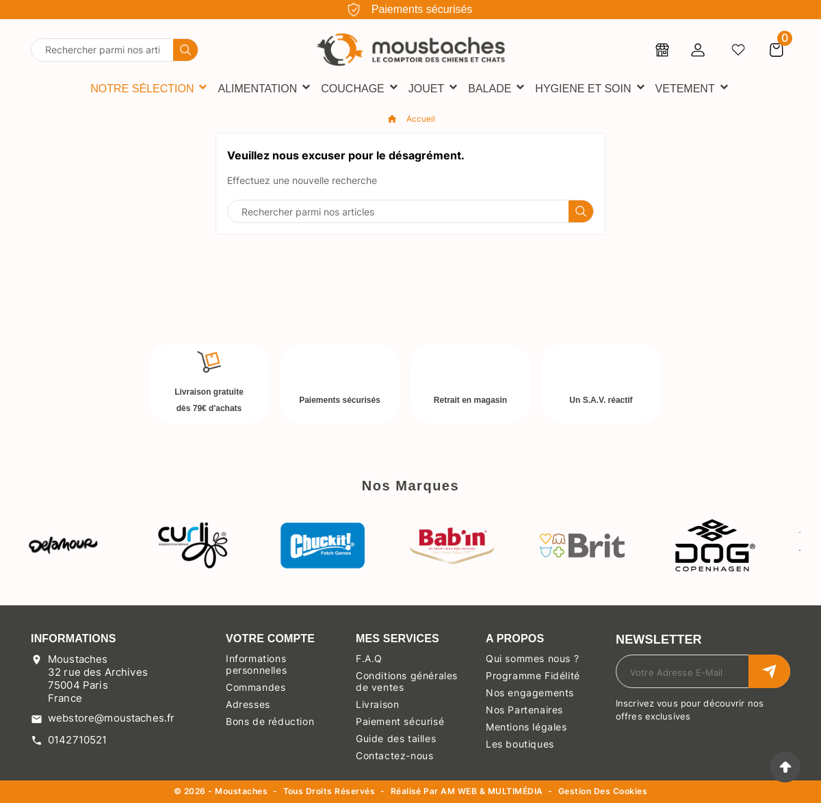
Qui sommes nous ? (532, 658)
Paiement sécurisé (400, 721)
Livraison (377, 704)
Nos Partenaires (524, 709)
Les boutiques (520, 744)
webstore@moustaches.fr (111, 717)
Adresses (248, 704)
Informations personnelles (256, 664)
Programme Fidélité (533, 675)
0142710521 (77, 739)
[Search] (185, 49)
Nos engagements (530, 692)
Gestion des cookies (602, 791)
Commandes (255, 687)
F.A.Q (369, 658)
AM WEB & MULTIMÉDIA (492, 791)
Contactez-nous (394, 755)
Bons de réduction (270, 721)
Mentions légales (526, 727)
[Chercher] (102, 50)
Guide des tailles (396, 738)
